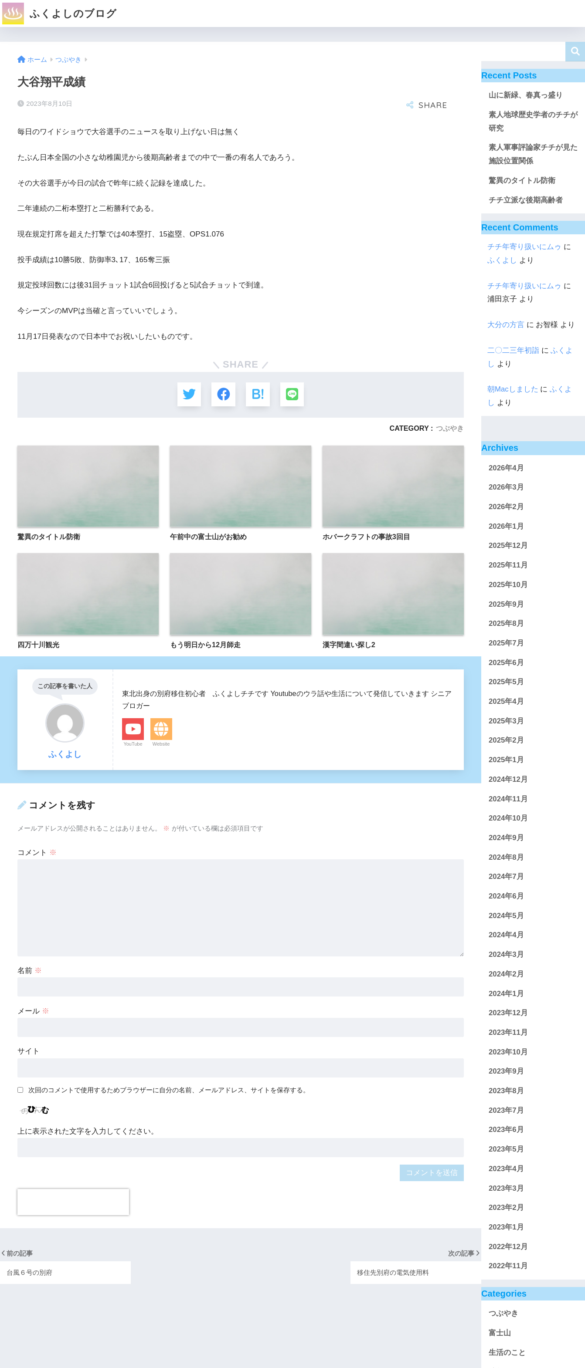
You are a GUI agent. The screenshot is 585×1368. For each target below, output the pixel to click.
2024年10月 (508, 818)
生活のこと (507, 1352)
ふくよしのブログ (59, 13)
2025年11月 (508, 565)
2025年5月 (506, 682)
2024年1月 (506, 994)
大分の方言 (505, 325)
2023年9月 (506, 1071)
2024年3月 (506, 954)
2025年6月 (506, 663)
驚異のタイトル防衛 (522, 180)
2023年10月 (508, 1052)
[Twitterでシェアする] (189, 394)
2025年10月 (508, 585)
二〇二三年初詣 (513, 350)
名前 (29, 970)
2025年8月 (506, 623)
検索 (575, 51)
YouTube (132, 744)
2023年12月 (508, 1013)
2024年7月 (506, 876)
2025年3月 (506, 721)
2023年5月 (506, 1149)
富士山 (500, 1333)
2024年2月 (506, 974)
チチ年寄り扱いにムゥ (524, 247)
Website (161, 744)
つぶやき (450, 428)
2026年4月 (506, 468)
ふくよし (502, 260)
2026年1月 (506, 526)
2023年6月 (506, 1129)
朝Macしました (512, 389)
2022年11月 (508, 1266)
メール (33, 1011)
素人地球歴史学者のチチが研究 (533, 121)
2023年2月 (506, 1207)
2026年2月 (506, 507)
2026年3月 (506, 487)
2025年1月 (506, 760)
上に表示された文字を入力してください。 (87, 1131)
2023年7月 (506, 1110)
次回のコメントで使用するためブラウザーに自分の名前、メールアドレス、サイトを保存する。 (169, 1090)
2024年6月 (506, 896)
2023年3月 (506, 1188)
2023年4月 (506, 1169)
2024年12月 (508, 779)
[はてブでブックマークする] (258, 394)
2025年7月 (506, 643)
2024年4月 (506, 935)
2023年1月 (506, 1227)
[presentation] (73, 1202)
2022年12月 (508, 1247)
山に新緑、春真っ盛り (526, 95)
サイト (28, 1051)
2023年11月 (508, 1032)
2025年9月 (506, 604)
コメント (37, 853)
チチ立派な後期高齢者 (526, 200)
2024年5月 (506, 916)
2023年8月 (506, 1091)
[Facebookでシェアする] (223, 394)
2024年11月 (508, 799)
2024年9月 (506, 838)
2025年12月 (508, 545)
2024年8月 (506, 857)
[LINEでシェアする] (293, 394)
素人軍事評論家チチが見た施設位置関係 (533, 154)
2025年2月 (506, 740)
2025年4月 (506, 701)
